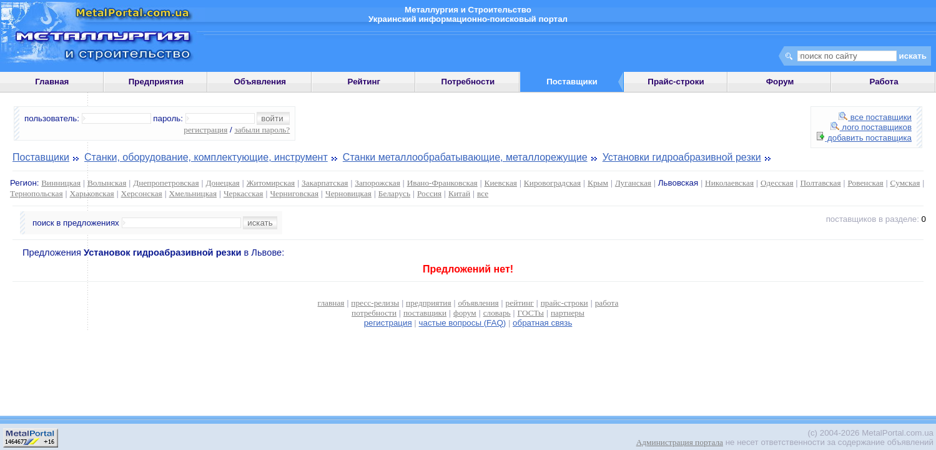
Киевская (501, 183)
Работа (883, 81)
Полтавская (820, 183)
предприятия (428, 303)
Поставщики (40, 157)
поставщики (424, 313)
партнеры (567, 313)
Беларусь (394, 193)
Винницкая (61, 183)
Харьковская (91, 193)
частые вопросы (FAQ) (462, 323)
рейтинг (520, 303)
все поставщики (875, 117)
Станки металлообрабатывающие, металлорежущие (465, 157)
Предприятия (156, 81)
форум (464, 313)
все (482, 193)
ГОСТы (531, 313)
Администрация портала (679, 442)
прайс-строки (564, 303)
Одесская (777, 183)
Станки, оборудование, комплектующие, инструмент (206, 157)
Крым (598, 183)
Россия (429, 193)
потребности (374, 313)
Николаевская (729, 183)
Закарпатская (325, 183)
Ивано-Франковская (442, 183)
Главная (52, 81)
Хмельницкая (193, 193)
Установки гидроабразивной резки (682, 157)
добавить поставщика (864, 137)
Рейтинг (364, 81)
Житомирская (271, 183)
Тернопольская (36, 193)
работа (607, 303)
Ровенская (865, 183)
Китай (459, 193)
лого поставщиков (871, 127)
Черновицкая (348, 193)
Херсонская (141, 193)
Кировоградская (552, 183)
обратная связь (542, 323)
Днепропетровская (166, 183)
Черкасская (244, 193)
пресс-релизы (375, 303)
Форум (780, 81)
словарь (497, 313)
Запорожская (377, 183)
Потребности (468, 81)
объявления (478, 303)
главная (331, 303)
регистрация (205, 129)
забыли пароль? (262, 129)
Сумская (905, 183)
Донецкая (222, 183)
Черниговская (294, 193)
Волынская (106, 183)
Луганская (633, 183)
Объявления (260, 81)
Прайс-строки (676, 81)
